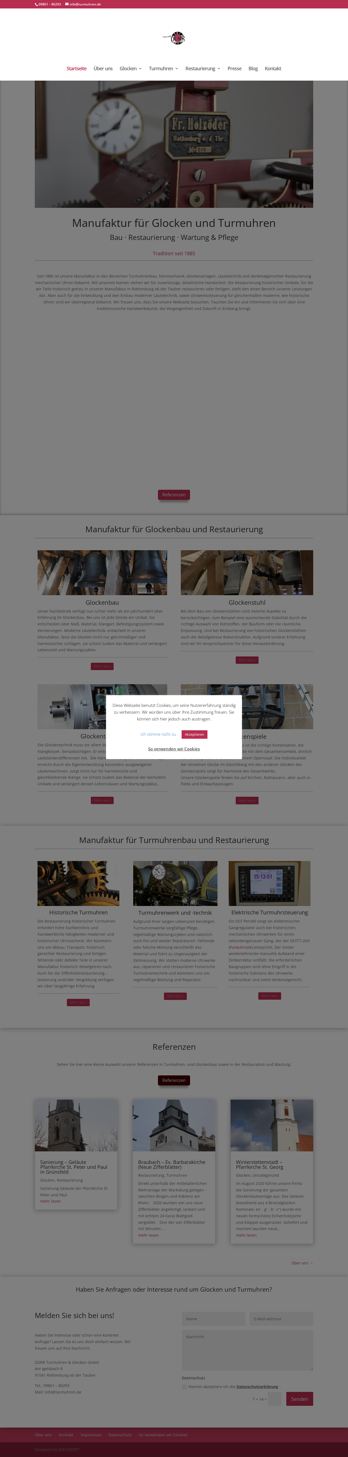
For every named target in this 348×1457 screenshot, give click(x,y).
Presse (234, 69)
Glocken (128, 69)
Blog (253, 69)
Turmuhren (161, 69)
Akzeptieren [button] (194, 734)
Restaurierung (200, 69)
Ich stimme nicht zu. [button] (159, 734)
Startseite (76, 69)
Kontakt (273, 69)
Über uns (103, 69)
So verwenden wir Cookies (174, 749)
